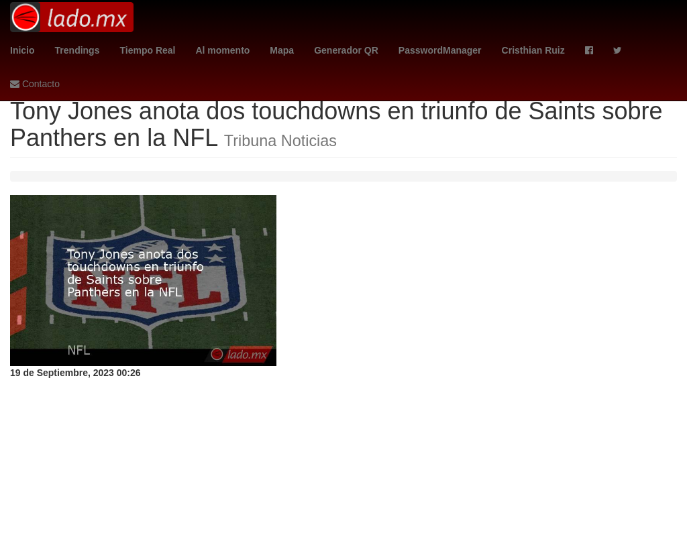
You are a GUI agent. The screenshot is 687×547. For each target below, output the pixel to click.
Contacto (35, 83)
